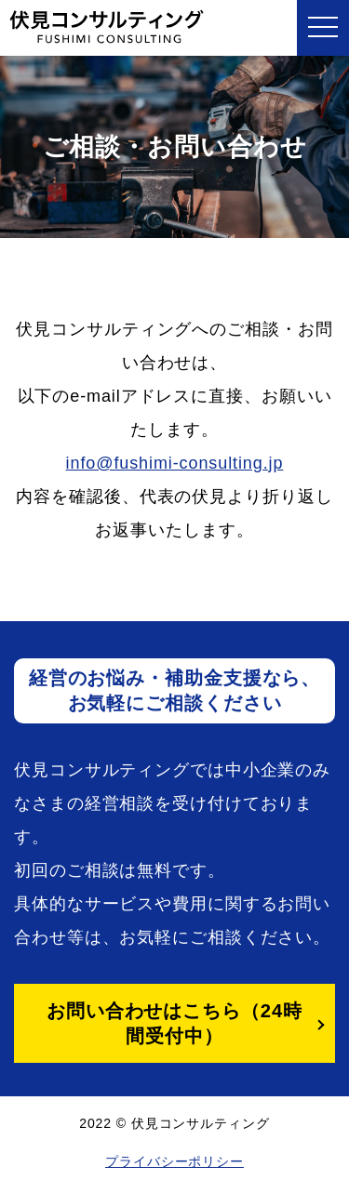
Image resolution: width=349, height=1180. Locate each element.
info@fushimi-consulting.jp (175, 463)
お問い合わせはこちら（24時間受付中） (174, 1023)
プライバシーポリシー (174, 1161)
